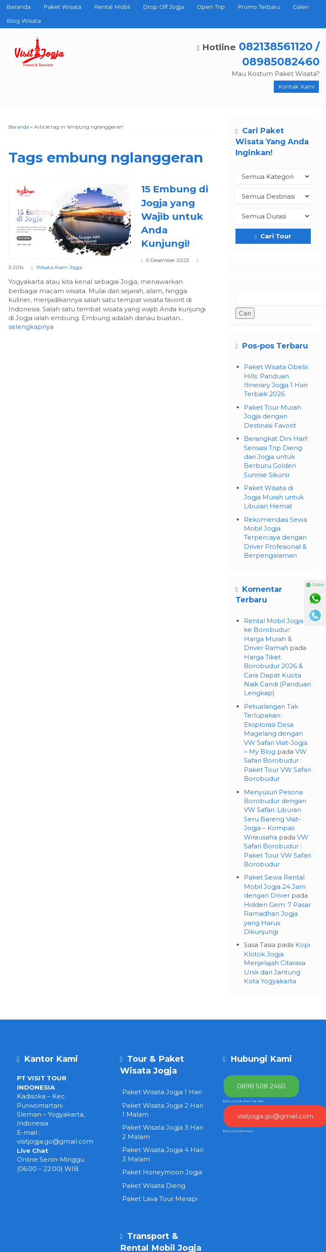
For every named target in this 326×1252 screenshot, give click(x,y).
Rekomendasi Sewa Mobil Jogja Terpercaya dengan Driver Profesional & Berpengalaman (275, 537)
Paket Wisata (62, 6)
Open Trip (211, 6)
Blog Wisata (23, 20)
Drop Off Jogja (163, 6)
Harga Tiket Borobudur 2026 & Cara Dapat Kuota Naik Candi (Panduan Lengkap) (277, 675)
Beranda (18, 6)
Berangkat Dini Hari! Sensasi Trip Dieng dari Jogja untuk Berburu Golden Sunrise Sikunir (275, 456)
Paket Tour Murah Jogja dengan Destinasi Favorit (272, 416)
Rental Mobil (112, 6)
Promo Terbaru (259, 6)
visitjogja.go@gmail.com (55, 1141)
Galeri (301, 6)
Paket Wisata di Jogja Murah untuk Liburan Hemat (274, 497)
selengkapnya (30, 327)
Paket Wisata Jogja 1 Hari (162, 1092)
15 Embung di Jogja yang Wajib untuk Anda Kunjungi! (174, 216)
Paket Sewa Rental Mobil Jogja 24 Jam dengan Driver (275, 886)
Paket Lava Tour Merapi (160, 1199)
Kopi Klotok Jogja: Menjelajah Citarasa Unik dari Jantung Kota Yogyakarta (277, 963)
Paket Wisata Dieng (153, 1186)
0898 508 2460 (261, 1086)
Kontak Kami (296, 86)
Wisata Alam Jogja (59, 267)
